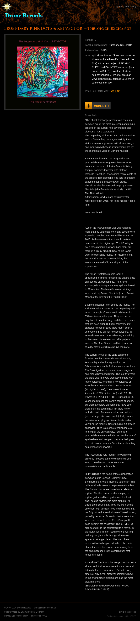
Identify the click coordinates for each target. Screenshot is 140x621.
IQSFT (133, 616)
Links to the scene (127, 612)
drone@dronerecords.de (45, 608)
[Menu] (132, 14)
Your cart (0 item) (126, 6)
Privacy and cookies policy (16, 616)
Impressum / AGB (39, 616)
